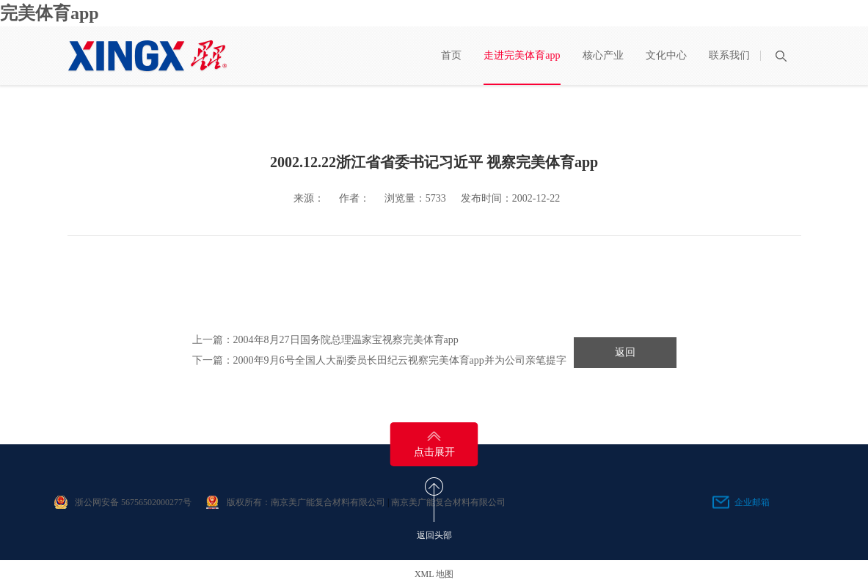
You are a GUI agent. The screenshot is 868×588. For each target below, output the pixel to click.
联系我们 (729, 55)
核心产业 (603, 55)
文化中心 (666, 55)
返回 (625, 352)
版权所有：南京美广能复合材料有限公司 (306, 502)
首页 (451, 55)
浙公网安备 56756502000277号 (133, 502)
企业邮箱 (752, 502)
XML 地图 (434, 574)
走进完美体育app (522, 55)
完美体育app (49, 13)
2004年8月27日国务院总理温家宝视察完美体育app (346, 339)
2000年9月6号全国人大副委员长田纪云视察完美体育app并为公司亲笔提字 (399, 360)
